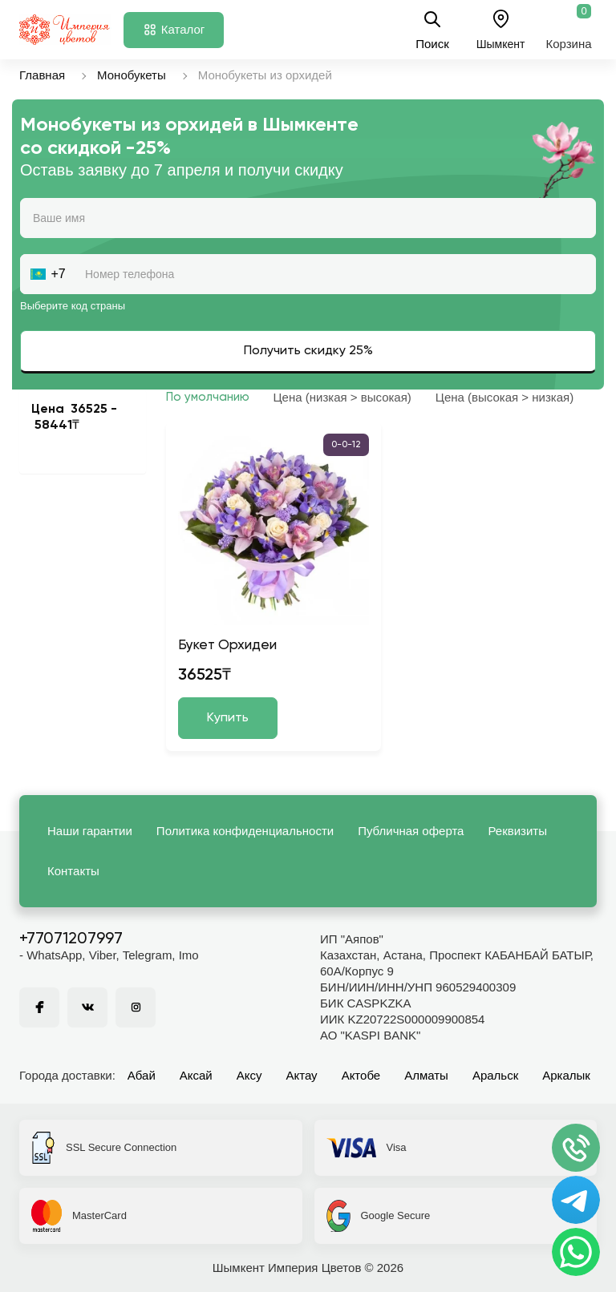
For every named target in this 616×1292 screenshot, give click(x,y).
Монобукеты (131, 75)
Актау (302, 1075)
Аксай (196, 1075)
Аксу (249, 1075)
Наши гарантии (89, 831)
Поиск (432, 30)
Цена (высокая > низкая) (504, 397)
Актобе (361, 1075)
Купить (228, 718)
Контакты (73, 871)
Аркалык (566, 1075)
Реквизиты (517, 831)
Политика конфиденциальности (245, 831)
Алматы (426, 1075)
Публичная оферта (411, 831)
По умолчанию (207, 397)
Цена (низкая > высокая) (342, 397)
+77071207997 (71, 939)
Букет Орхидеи (227, 645)
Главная (42, 75)
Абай (142, 1075)
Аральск (495, 1075)
